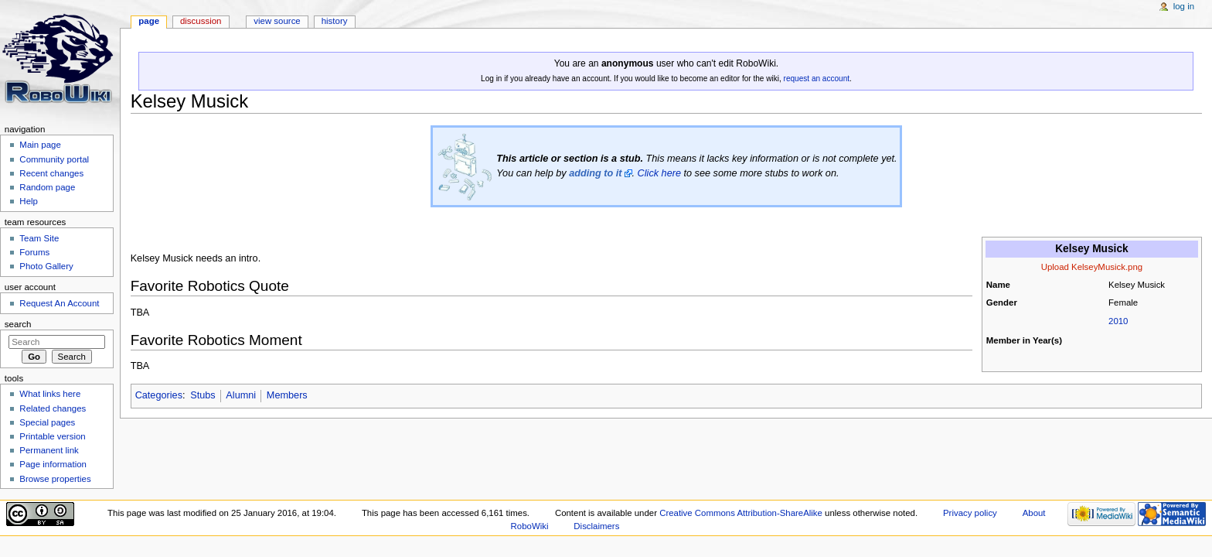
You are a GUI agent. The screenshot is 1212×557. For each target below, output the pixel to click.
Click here (659, 173)
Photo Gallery (46, 266)
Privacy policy (970, 513)
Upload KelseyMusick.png (1091, 267)
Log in (1183, 6)
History (335, 21)
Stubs (202, 395)
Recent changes (51, 173)
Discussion (200, 21)
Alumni (241, 395)
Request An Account (59, 303)
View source (277, 21)
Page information (53, 464)
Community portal (54, 159)
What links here (49, 393)
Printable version (52, 436)
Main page (40, 144)
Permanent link (48, 450)
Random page (47, 187)
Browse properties (54, 479)
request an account (816, 78)
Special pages (47, 422)
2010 (1118, 321)
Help (28, 201)
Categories (158, 395)
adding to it (595, 173)
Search (18, 324)
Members (287, 395)
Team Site (39, 238)
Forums (34, 252)
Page (148, 21)
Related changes (52, 408)
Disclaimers (596, 526)
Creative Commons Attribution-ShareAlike (740, 513)
